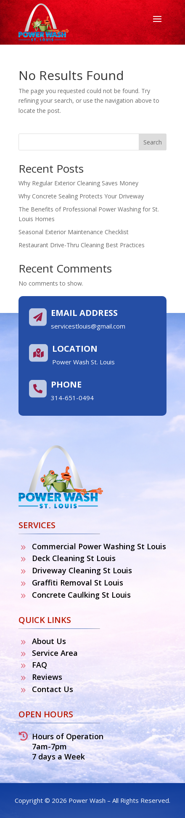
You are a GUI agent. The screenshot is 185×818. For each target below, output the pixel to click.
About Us (49, 641)
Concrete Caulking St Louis (81, 595)
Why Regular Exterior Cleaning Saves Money (78, 183)
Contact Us (52, 689)
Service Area (55, 653)
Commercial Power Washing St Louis (99, 546)
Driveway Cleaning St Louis (82, 570)
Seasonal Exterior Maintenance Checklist (73, 232)
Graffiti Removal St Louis (77, 582)
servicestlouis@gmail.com (88, 326)
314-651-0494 (72, 397)
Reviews (47, 677)
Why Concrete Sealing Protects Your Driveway (81, 196)
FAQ (39, 665)
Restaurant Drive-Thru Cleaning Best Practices (81, 245)
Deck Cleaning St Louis (74, 558)
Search (152, 142)
